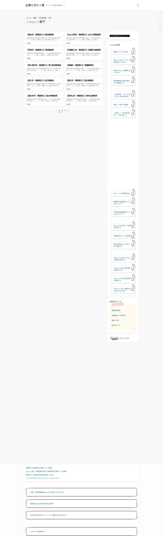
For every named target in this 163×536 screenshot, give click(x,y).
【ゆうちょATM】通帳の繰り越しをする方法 (122, 290)
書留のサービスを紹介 (121, 52)
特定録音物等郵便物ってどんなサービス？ (122, 213)
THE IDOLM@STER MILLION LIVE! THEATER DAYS (42, 478)
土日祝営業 (42, 18)
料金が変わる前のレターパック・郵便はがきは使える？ (49, 515)
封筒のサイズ (116, 325)
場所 (34, 18)
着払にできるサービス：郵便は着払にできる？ (122, 61)
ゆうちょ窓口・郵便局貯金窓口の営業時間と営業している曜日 (46, 471)
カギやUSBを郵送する (38, 531)
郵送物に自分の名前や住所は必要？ (42, 503)
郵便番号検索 (116, 310)
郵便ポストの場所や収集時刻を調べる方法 (40, 475)
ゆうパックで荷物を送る (122, 193)
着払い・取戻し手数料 (121, 105)
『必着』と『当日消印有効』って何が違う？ (122, 114)
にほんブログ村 (119, 338)
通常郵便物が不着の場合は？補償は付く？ (122, 82)
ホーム (28, 18)
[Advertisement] (123, 156)
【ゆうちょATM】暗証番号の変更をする (122, 269)
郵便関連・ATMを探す (119, 315)
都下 (29, 43)
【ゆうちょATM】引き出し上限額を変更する (122, 259)
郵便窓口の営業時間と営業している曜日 (39, 468)
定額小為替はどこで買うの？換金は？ (122, 245)
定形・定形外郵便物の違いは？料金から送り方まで (47, 492)
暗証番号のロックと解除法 (122, 236)
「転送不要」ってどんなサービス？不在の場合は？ (122, 95)
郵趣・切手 (115, 320)
